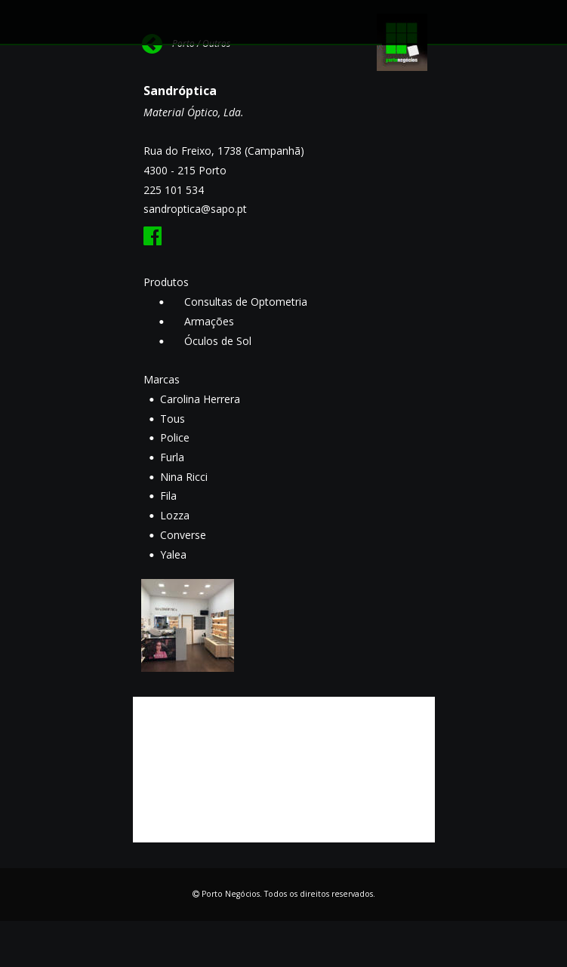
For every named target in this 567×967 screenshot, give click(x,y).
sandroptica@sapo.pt (195, 209)
